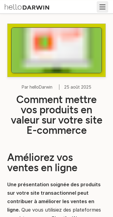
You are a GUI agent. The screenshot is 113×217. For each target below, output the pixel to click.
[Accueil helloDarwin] (27, 6)
